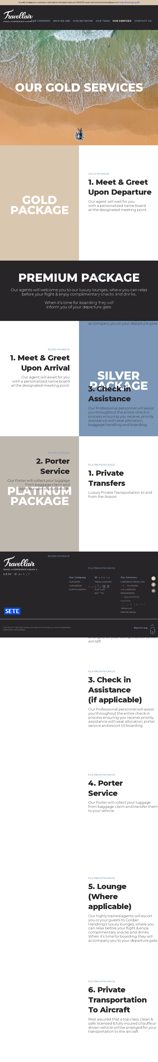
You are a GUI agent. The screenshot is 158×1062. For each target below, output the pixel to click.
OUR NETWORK (83, 20)
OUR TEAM (103, 20)
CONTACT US (143, 20)
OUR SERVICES (122, 20)
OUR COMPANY (40, 20)
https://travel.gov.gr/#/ (129, 2)
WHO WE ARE (61, 20)
